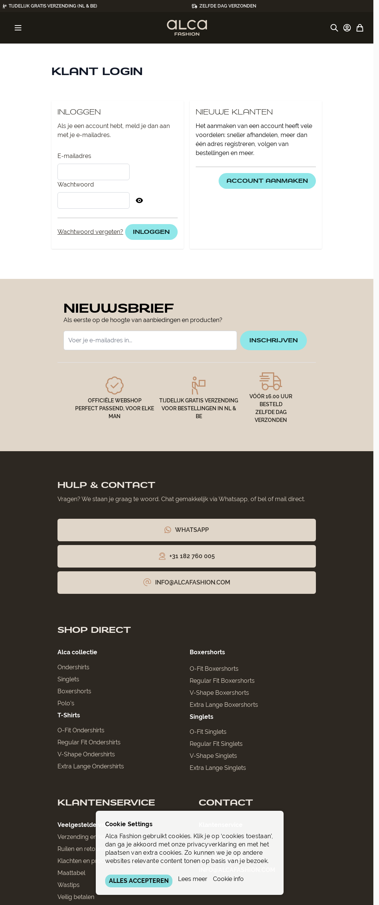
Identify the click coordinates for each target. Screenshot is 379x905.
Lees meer (192, 878)
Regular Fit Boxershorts (222, 683)
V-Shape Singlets (213, 758)
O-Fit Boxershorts (214, 671)
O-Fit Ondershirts (80, 732)
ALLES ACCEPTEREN (139, 880)
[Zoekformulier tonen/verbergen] (334, 27)
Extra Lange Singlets (218, 770)
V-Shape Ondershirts (86, 756)
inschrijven (270, 341)
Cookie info (228, 878)
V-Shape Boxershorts (219, 695)
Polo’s (65, 705)
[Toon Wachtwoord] (139, 200)
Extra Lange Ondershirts (90, 768)
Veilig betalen (75, 899)
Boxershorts (74, 693)
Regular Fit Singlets (216, 746)
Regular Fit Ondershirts (89, 744)
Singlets (68, 681)
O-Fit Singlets (208, 734)
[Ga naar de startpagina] (187, 27)
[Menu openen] (18, 28)
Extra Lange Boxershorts (224, 707)
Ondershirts (73, 669)
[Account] (347, 27)
